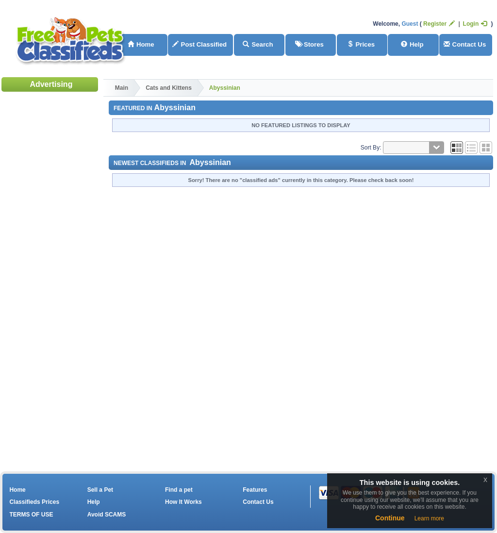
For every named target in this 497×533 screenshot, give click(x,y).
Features (255, 489)
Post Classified (199, 44)
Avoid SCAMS (106, 514)
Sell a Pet (100, 489)
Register (439, 23)
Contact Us (465, 44)
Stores (309, 44)
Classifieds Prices (34, 502)
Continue (390, 518)
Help (412, 44)
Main (121, 87)
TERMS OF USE (31, 514)
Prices (361, 44)
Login (475, 23)
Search (258, 44)
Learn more (429, 518)
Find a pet (179, 489)
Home (141, 44)
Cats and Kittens (169, 87)
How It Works (183, 502)
